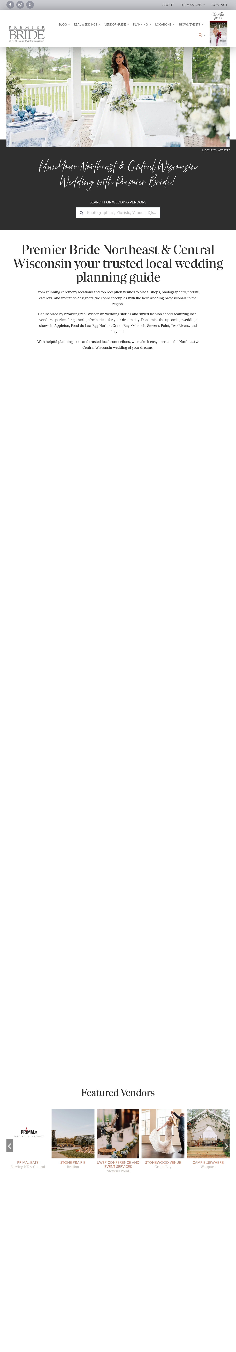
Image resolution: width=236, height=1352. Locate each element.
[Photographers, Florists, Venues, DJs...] (118, 212)
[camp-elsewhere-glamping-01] (208, 1110)
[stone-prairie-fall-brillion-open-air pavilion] (73, 1110)
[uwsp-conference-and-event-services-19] (118, 1110)
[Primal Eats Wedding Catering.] (27, 1110)
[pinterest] (30, 5)
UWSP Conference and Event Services (118, 1164)
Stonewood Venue (163, 1162)
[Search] (81, 212)
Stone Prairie (72, 1162)
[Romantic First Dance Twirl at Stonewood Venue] (163, 1110)
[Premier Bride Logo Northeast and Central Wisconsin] (27, 28)
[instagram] (20, 5)
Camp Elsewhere (208, 1162)
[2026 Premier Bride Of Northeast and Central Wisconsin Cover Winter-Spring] (218, 23)
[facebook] (10, 5)
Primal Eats (27, 1162)
